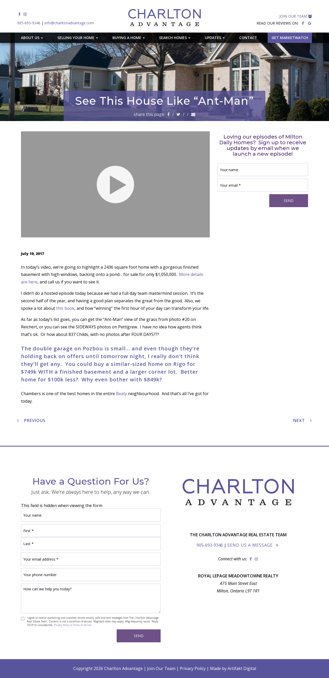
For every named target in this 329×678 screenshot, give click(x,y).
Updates (215, 37)
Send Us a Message (250, 545)
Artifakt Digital (242, 668)
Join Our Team (295, 16)
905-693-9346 (28, 22)
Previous (31, 420)
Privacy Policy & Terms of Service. (73, 625)
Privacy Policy (193, 668)
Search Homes (174, 37)
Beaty (121, 393)
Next (302, 420)
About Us (32, 37)
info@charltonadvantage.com (69, 22)
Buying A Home (129, 37)
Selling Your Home (77, 37)
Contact (248, 37)
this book (65, 308)
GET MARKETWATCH (290, 37)
